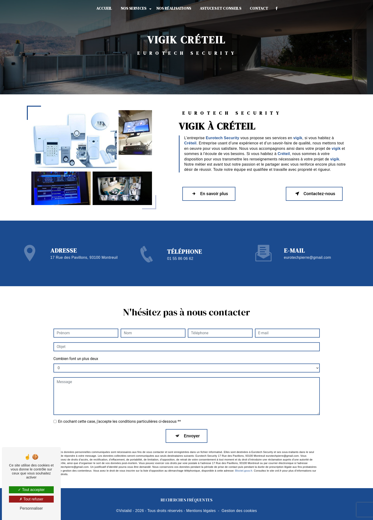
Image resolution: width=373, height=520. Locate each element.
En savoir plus (209, 194)
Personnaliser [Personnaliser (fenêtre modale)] (31, 508)
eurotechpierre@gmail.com (307, 252)
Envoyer (192, 430)
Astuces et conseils (220, 8)
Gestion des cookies (239, 511)
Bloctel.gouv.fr (243, 465)
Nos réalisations (173, 8)
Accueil (104, 8)
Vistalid (125, 511)
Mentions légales (201, 511)
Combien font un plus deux (75, 353)
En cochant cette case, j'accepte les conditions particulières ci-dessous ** (119, 416)
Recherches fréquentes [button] (187, 500)
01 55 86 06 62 (180, 264)
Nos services (134, 8)
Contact (259, 8)
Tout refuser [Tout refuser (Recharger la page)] (31, 499)
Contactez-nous (314, 194)
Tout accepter (31, 490)
